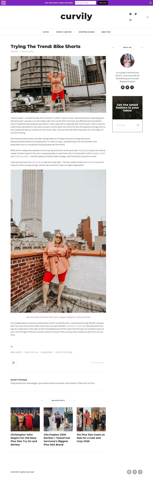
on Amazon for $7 (73, 326)
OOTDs (46, 32)
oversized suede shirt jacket (37, 317)
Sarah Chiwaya (19, 379)
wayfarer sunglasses (67, 317)
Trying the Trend (65, 352)
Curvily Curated (64, 32)
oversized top (37, 162)
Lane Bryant (47, 352)
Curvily (76, 16)
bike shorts (53, 317)
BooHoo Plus (32, 352)
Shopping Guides (86, 32)
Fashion (14, 51)
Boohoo (91, 162)
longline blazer (99, 153)
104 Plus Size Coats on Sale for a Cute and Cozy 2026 (91, 438)
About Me (106, 32)
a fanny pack (82, 150)
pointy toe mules (21, 156)
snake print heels (83, 317)
